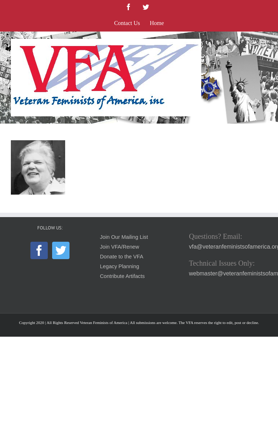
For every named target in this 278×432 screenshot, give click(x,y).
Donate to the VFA (121, 256)
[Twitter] (61, 250)
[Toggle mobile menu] (263, 42)
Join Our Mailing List (124, 237)
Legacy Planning (119, 266)
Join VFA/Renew (119, 247)
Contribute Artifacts (122, 276)
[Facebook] (39, 250)
